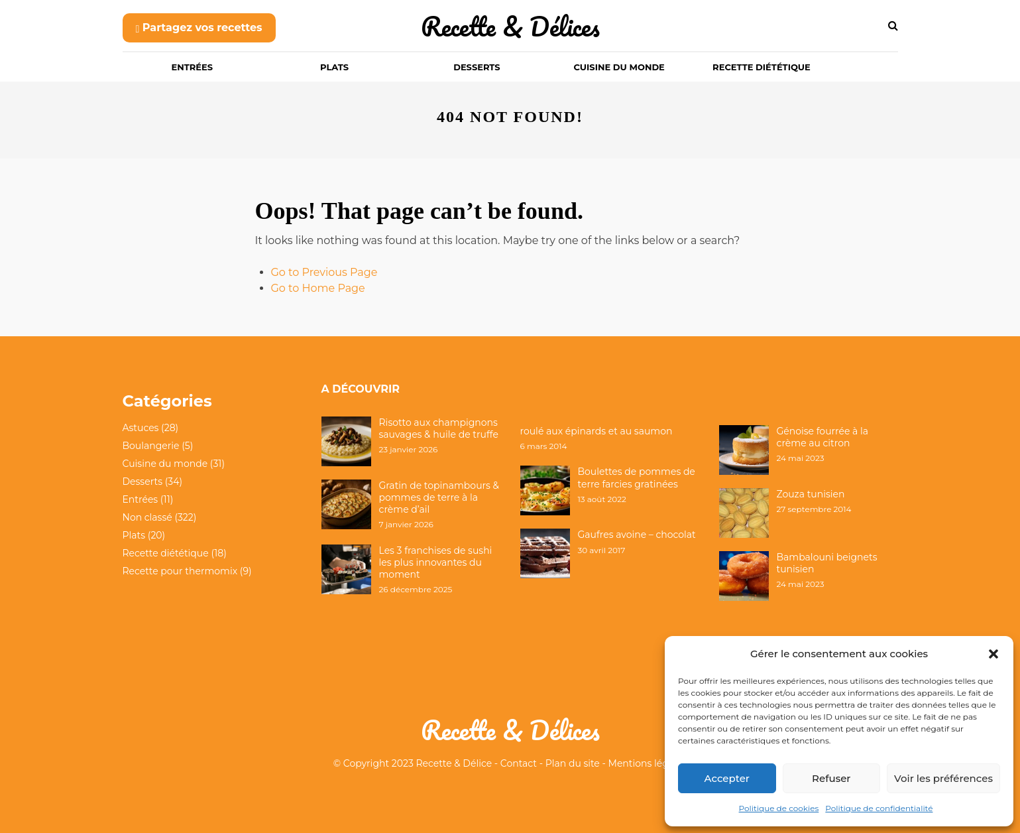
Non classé (147, 517)
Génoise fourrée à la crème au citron (823, 437)
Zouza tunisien (811, 494)
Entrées (192, 67)
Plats (334, 67)
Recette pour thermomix (180, 571)
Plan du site (572, 763)
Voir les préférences (943, 778)
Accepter (727, 778)
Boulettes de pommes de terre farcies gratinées (636, 477)
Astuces (141, 428)
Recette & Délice (454, 763)
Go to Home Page (318, 288)
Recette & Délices (510, 26)
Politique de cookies (779, 808)
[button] (993, 654)
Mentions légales (647, 763)
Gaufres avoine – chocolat (637, 535)
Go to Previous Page (324, 272)
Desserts (476, 67)
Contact (518, 763)
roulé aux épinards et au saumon (596, 431)
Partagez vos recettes (199, 27)
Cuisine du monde (619, 67)
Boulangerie (151, 446)
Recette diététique (761, 67)
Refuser (831, 778)
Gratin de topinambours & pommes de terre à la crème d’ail (439, 497)
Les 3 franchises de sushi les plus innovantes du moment (435, 562)
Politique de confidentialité (879, 808)
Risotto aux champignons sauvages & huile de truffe (438, 428)
